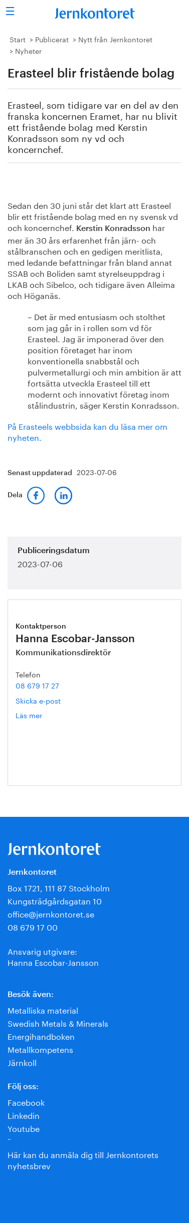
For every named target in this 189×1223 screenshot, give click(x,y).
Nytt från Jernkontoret (115, 38)
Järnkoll (22, 1061)
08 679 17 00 (33, 926)
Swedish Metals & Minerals (58, 1022)
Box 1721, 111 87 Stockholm (59, 887)
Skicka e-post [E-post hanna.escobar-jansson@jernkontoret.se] (38, 700)
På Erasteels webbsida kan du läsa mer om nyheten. (87, 431)
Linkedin (24, 1114)
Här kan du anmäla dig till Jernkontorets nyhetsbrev (83, 1159)
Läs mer (44, 715)
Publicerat (52, 38)
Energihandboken (41, 1035)
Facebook (26, 1101)
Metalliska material (43, 1009)
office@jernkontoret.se (51, 913)
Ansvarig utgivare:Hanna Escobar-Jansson (53, 956)
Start (18, 38)
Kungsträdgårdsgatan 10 (55, 900)
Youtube (24, 1127)
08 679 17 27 (37, 685)
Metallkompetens (40, 1048)
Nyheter (28, 50)
